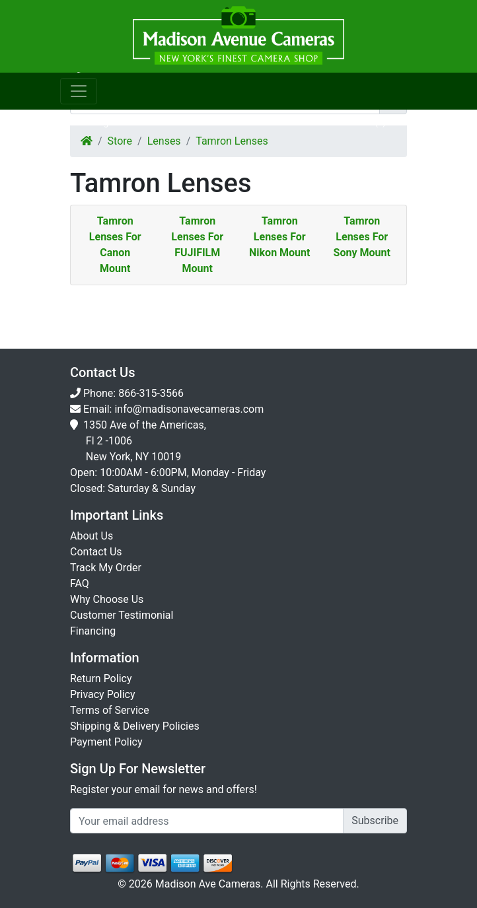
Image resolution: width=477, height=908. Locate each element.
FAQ (79, 583)
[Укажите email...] (207, 820)
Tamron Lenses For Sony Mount (362, 237)
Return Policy (100, 678)
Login (105, 122)
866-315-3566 (151, 393)
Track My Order (105, 567)
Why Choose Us (106, 599)
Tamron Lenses (232, 141)
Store (120, 141)
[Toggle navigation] (78, 91)
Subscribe (374, 820)
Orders (194, 122)
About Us (91, 536)
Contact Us (96, 551)
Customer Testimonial (121, 615)
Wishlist (283, 122)
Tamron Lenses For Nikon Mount (279, 237)
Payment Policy (106, 742)
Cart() (372, 122)
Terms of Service (109, 710)
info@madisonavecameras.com (189, 409)
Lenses (164, 141)
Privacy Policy (102, 694)
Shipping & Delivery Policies (135, 726)
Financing (93, 631)
